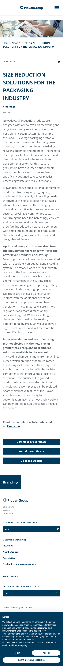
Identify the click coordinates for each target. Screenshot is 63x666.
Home (6, 43)
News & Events (20, 43)
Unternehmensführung (14, 539)
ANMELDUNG (9, 576)
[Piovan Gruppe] (31, 8)
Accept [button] (46, 653)
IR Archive (8, 545)
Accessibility (9, 558)
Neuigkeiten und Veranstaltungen (19, 564)
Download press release (32, 442)
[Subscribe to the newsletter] (57, 529)
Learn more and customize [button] (31, 660)
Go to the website (31, 460)
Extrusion (13, 426)
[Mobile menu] (56, 8)
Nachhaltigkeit (10, 551)
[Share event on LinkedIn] (59, 62)
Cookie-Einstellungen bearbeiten (17, 607)
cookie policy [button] (39, 631)
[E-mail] (29, 529)
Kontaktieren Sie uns (31, 451)
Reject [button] (17, 653)
